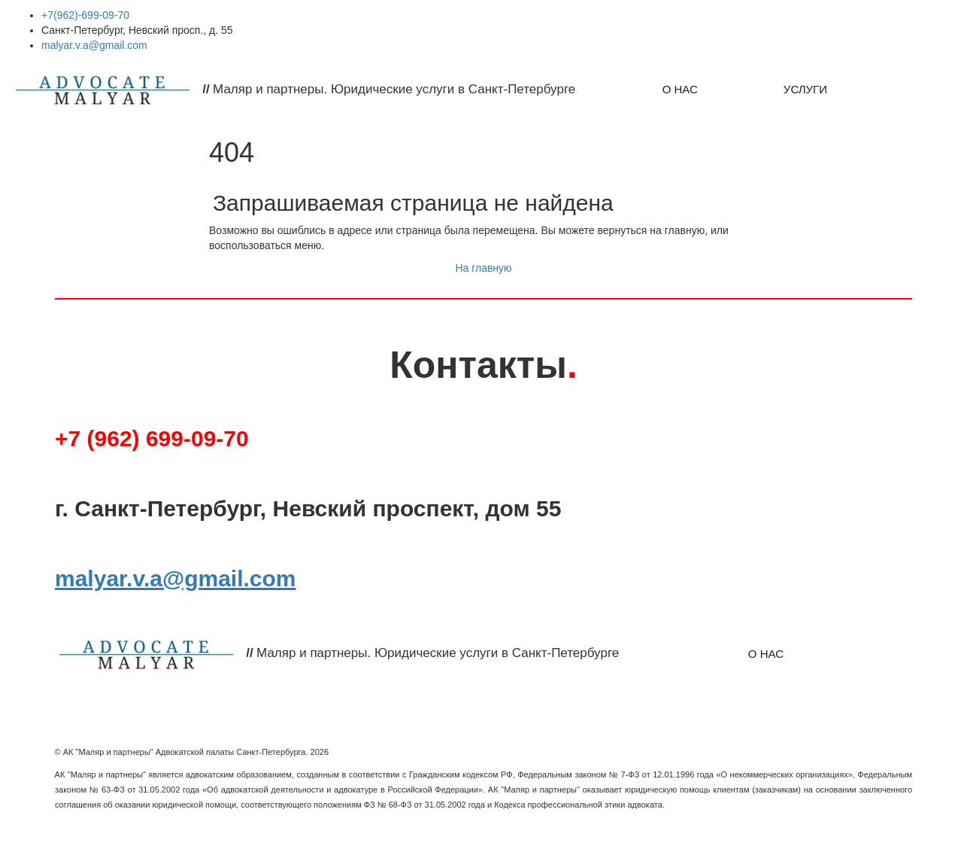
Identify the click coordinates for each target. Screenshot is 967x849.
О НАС (680, 89)
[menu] (774, 89)
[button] (913, 89)
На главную (483, 268)
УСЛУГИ (805, 89)
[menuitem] (680, 89)
